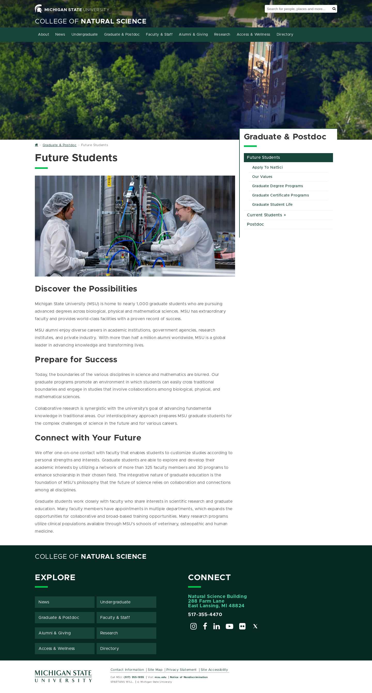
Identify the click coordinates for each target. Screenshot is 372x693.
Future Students (263, 157)
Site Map (155, 670)
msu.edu (160, 677)
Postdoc (255, 224)
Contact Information (127, 670)
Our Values (262, 177)
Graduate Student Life (272, 205)
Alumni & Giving (193, 34)
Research (222, 34)
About (43, 34)
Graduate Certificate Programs (280, 195)
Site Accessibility (214, 670)
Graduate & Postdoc (122, 34)
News (60, 34)
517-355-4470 (205, 614)
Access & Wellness (253, 34)
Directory (285, 34)
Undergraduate (85, 34)
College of (91, 21)
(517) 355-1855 (134, 677)
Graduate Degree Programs (277, 186)
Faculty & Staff (159, 34)
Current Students (264, 215)
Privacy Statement (181, 670)
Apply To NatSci (267, 167)
